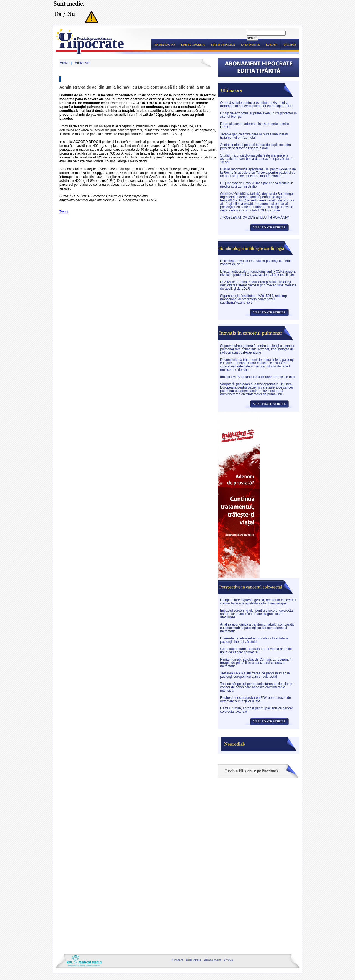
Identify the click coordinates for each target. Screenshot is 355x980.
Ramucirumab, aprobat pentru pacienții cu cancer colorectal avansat (256, 710)
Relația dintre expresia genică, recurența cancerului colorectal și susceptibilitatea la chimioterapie (258, 601)
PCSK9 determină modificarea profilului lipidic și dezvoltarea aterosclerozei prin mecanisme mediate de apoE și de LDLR (258, 285)
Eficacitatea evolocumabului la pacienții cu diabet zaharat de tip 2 (256, 262)
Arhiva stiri (82, 63)
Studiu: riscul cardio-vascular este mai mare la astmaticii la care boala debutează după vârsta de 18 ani (256, 158)
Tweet (63, 212)
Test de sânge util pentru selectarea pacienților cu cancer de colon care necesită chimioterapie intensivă (256, 687)
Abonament (211, 960)
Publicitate (192, 960)
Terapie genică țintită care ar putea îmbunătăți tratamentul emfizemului (254, 136)
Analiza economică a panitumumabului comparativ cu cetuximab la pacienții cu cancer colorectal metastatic (257, 628)
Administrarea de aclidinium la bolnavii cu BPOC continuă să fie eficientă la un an (134, 87)
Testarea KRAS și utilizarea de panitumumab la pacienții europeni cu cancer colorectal (255, 675)
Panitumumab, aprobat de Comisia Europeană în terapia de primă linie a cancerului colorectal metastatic (256, 662)
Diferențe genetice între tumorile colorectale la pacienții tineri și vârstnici (254, 640)
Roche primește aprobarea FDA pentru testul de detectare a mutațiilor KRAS (255, 699)
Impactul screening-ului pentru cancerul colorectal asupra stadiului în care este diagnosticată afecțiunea (256, 614)
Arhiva (64, 63)
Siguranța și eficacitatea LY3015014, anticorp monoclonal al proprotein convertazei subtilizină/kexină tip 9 (253, 299)
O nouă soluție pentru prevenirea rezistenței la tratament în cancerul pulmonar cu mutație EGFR (256, 104)
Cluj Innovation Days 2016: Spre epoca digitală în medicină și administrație (256, 184)
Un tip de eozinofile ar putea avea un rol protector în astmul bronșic (258, 115)
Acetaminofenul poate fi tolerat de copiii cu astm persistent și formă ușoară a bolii (255, 146)
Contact (176, 960)
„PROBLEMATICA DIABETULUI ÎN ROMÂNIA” (254, 218)
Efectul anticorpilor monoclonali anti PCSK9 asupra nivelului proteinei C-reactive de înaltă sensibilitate (257, 273)
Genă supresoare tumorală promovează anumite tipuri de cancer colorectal (256, 650)
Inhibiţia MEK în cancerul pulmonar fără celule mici (257, 377)
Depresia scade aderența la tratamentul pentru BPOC (254, 125)
